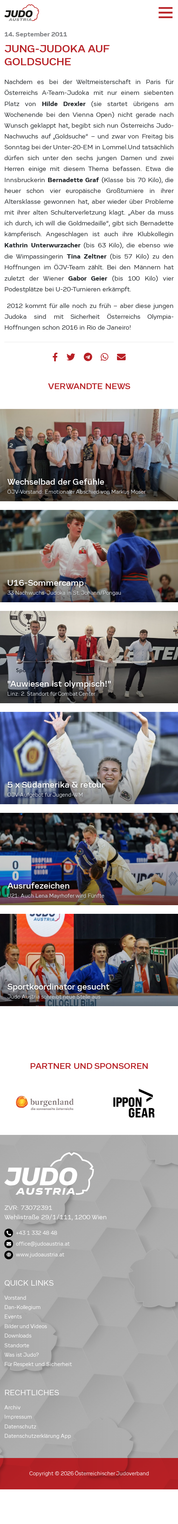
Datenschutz (20, 1426)
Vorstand (15, 1298)
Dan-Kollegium (22, 1307)
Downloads (17, 1336)
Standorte (16, 1345)
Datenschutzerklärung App (37, 1436)
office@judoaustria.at (37, 1244)
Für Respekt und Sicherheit (38, 1364)
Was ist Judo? (21, 1355)
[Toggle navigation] (165, 12)
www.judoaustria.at (34, 1254)
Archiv (12, 1407)
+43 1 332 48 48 (30, 1233)
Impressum (18, 1417)
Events (13, 1316)
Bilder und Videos (25, 1326)
